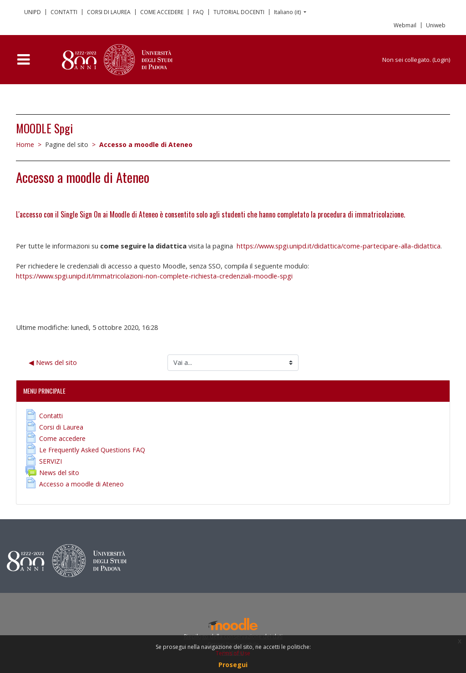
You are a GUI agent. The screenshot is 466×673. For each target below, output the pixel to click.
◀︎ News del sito (53, 362)
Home (25, 144)
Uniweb (436, 25)
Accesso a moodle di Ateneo (145, 144)
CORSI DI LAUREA (109, 12)
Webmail (405, 25)
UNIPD (32, 12)
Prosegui (233, 664)
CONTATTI (64, 12)
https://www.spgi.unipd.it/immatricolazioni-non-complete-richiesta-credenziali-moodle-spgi (154, 275)
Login (441, 60)
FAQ (198, 12)
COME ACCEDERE (161, 12)
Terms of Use (233, 653)
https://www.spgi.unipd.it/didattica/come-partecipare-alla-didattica (339, 245)
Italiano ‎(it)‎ (288, 12)
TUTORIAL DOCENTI (238, 12)
